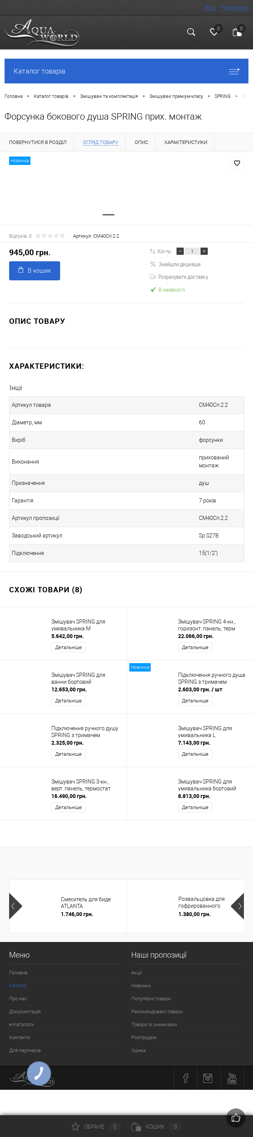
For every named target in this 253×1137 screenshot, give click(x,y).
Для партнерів (25, 1044)
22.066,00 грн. (195, 630)
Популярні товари (151, 993)
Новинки (141, 980)
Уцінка (138, 1044)
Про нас (18, 993)
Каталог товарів (126, 71)
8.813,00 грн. (194, 790)
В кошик (34, 272)
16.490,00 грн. (69, 790)
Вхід (210, 8)
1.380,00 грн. (194, 908)
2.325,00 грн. (67, 736)
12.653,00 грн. (69, 683)
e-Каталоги (21, 1019)
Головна (18, 967)
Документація (25, 1006)
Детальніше (68, 641)
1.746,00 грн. (77, 908)
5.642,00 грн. (67, 630)
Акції (136, 967)
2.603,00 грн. (200, 683)
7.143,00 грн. (194, 736)
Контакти (19, 1032)
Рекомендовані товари (157, 1006)
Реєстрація (234, 8)
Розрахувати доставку (179, 279)
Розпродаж (144, 1032)
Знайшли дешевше (175, 266)
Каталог (18, 980)
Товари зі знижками (154, 1019)
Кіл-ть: (165, 253)
